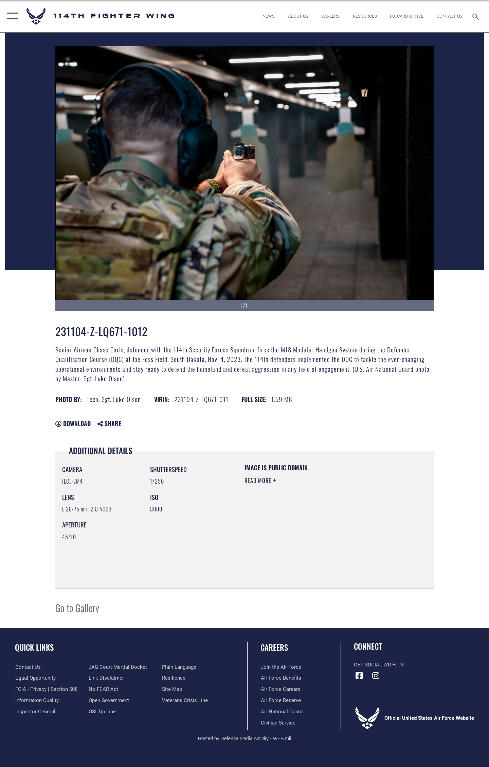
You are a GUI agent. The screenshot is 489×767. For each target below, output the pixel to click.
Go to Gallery (77, 607)
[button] (11, 16)
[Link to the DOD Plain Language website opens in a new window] (179, 667)
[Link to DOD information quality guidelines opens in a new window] (36, 700)
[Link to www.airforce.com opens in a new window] (280, 667)
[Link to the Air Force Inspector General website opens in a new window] (35, 712)
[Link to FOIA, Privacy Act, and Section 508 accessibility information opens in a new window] (46, 689)
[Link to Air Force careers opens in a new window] (280, 689)
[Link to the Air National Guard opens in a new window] (281, 712)
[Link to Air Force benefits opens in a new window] (280, 678)
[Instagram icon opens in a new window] (376, 675)
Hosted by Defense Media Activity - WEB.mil (244, 738)
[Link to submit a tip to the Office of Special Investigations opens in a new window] (102, 712)
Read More (258, 480)
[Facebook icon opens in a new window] (359, 675)
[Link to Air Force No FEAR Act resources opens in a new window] (103, 689)
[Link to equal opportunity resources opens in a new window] (35, 678)
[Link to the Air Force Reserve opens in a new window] (280, 700)
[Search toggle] (477, 15)
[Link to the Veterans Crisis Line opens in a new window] (185, 700)
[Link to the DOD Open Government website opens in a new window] (109, 700)
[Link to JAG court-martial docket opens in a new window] (118, 667)
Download (73, 423)
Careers (274, 647)
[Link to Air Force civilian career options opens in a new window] (277, 722)
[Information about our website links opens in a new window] (106, 678)
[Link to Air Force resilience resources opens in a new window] (173, 678)
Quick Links (34, 647)
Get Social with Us (379, 665)
